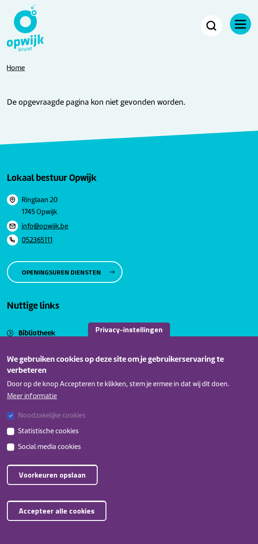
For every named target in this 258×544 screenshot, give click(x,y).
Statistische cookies (48, 442)
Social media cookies (49, 457)
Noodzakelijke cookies (52, 426)
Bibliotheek (36, 333)
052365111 (37, 240)
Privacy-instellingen (129, 340)
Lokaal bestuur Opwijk (52, 178)
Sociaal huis (37, 345)
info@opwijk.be (45, 226)
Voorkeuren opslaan (52, 485)
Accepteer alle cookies (56, 521)
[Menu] (240, 24)
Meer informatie (32, 406)
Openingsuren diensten (61, 272)
